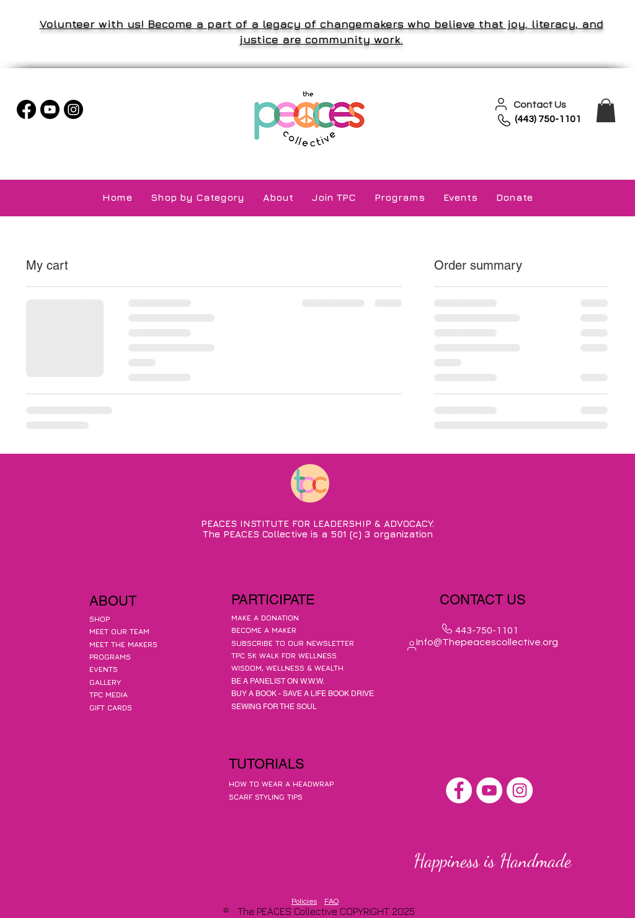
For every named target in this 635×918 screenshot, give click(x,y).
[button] (606, 110)
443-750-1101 (486, 630)
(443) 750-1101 (548, 119)
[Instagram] (73, 109)
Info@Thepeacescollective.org (487, 642)
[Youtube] (50, 109)
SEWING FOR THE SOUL (274, 706)
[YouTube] (489, 790)
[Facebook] (26, 109)
